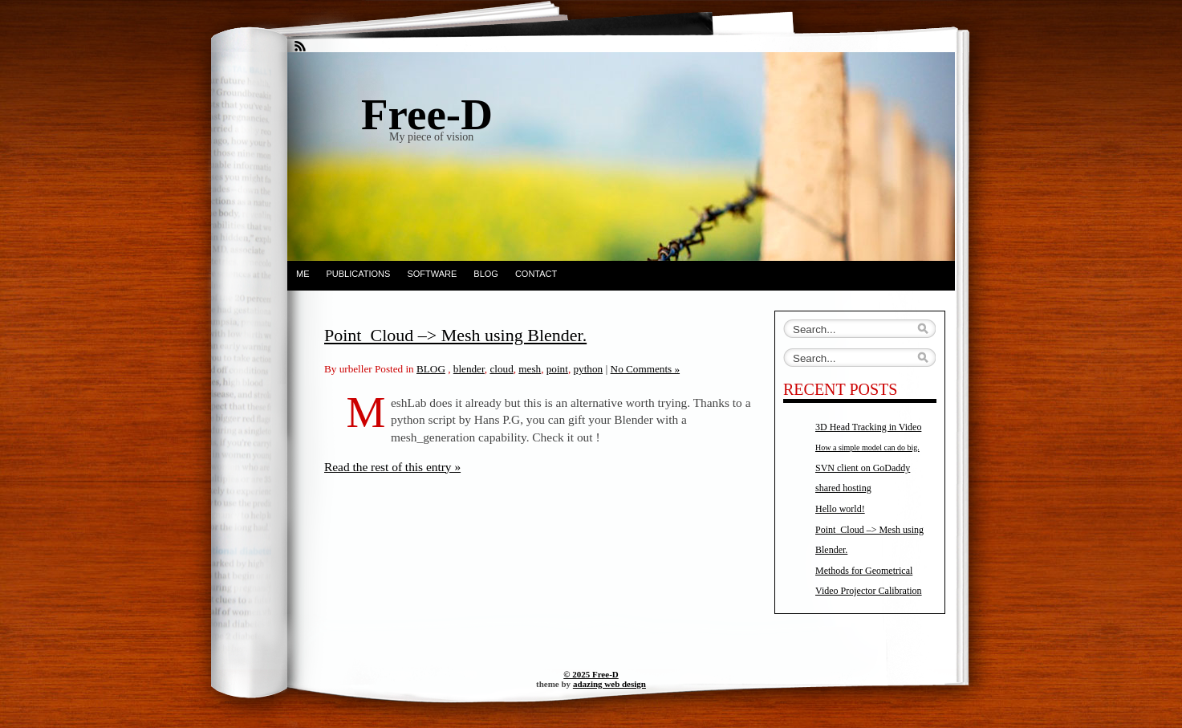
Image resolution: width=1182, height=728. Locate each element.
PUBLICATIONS (359, 274)
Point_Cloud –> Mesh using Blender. (455, 335)
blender (469, 369)
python (588, 369)
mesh (529, 369)
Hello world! (840, 508)
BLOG (485, 274)
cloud (501, 369)
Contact (536, 274)
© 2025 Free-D (591, 674)
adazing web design (609, 684)
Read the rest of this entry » (392, 467)
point (557, 369)
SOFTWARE (432, 274)
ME (303, 274)
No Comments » (645, 369)
